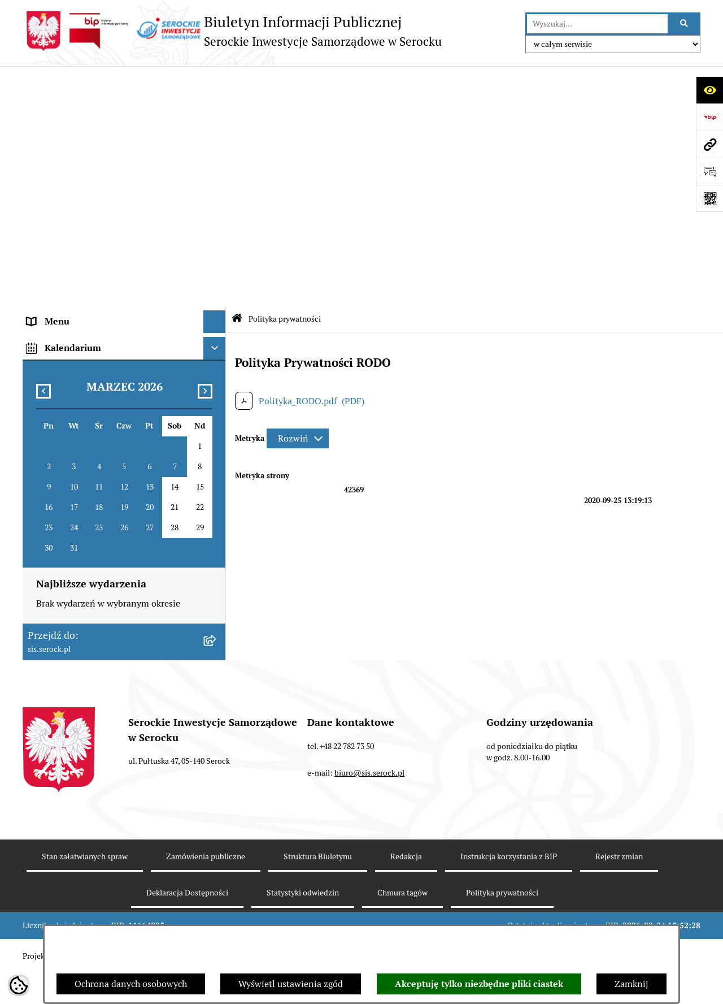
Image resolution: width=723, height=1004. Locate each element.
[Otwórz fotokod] (709, 198)
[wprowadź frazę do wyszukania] (597, 23)
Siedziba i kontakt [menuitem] (63, 126)
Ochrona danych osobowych (131, 984)
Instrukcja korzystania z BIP (508, 887)
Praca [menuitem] (38, 239)
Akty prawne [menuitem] (52, 149)
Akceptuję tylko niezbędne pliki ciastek (479, 984)
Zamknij (631, 984)
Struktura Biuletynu (318, 887)
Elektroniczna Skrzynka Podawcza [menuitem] (95, 285)
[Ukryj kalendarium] (214, 379)
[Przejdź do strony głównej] (232, 31)
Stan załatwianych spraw (85, 887)
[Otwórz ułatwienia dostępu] (709, 89)
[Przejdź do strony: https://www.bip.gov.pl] (709, 117)
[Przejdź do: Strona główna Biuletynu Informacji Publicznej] (237, 79)
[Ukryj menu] (214, 81)
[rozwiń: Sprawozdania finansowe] (217, 172)
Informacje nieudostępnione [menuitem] (84, 194)
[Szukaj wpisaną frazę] (684, 23)
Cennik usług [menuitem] (53, 262)
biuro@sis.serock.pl (369, 803)
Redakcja (406, 887)
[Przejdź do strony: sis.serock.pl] (709, 144)
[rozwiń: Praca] (217, 240)
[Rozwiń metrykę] (298, 197)
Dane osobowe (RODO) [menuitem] (73, 352)
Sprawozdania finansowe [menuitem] (77, 172)
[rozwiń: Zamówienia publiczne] (217, 330)
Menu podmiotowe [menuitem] (65, 104)
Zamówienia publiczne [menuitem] (73, 330)
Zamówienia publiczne (205, 887)
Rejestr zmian (619, 887)
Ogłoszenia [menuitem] (49, 217)
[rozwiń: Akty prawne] (217, 149)
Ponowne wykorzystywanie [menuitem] (82, 307)
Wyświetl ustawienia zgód (290, 984)
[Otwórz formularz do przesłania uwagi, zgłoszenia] (709, 171)
